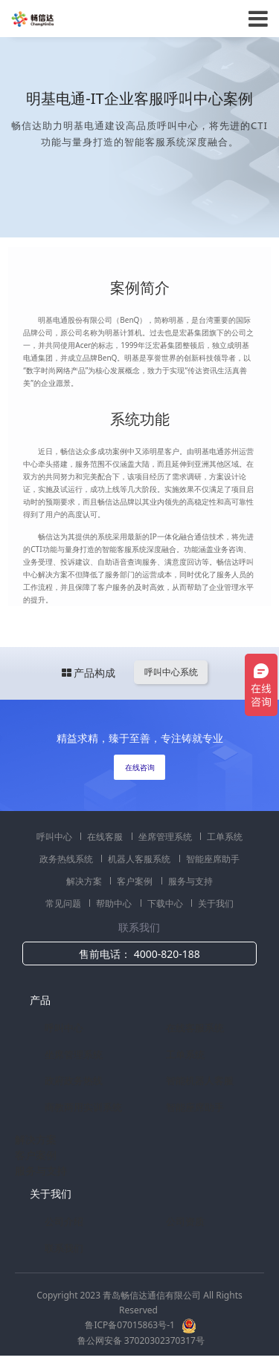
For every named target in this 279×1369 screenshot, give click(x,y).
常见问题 (64, 903)
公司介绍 (64, 1221)
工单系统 (225, 836)
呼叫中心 (55, 836)
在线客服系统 (195, 1027)
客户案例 (136, 881)
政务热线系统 (67, 859)
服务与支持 (190, 881)
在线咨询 (140, 767)
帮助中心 (115, 903)
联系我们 (64, 1248)
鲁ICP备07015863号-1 (131, 1325)
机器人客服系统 (140, 859)
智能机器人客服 (200, 1080)
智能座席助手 (213, 859)
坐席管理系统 (166, 836)
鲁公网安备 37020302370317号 (141, 1340)
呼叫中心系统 (171, 672)
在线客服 (106, 836)
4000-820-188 (167, 954)
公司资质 (185, 1221)
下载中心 (166, 903)
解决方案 (85, 881)
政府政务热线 (74, 1080)
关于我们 (216, 903)
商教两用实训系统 (83, 1107)
